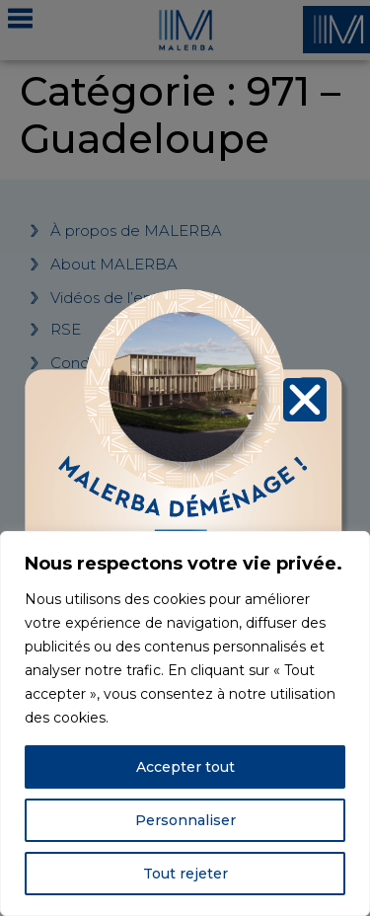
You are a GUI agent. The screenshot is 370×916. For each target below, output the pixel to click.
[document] (185, 458)
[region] (185, 723)
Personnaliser (185, 820)
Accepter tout (185, 767)
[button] (305, 397)
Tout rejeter (185, 873)
